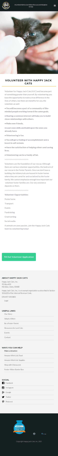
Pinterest (9, 402)
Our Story (8, 314)
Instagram (9, 388)
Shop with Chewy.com (12, 365)
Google (8, 392)
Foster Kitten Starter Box (14, 369)
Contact (7, 337)
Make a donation (10, 351)
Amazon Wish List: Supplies (14, 360)
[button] (54, 5)
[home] (26, 6)
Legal (6, 301)
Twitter (8, 397)
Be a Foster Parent (11, 323)
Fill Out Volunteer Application (19, 256)
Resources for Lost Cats (13, 328)
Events (7, 333)
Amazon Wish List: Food (13, 355)
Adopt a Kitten (9, 319)
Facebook (9, 383)
